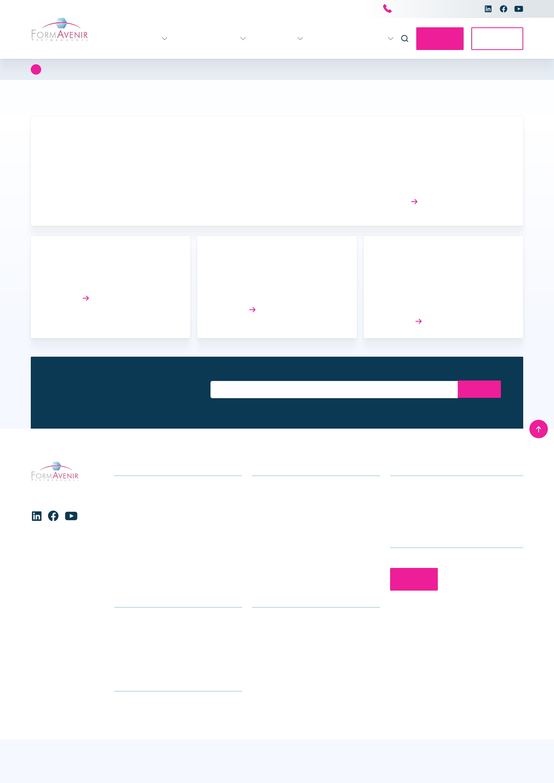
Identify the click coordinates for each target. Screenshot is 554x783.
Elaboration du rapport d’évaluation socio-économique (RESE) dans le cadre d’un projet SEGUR (438, 290)
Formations (120, 38)
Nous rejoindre (271, 654)
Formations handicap (143, 510)
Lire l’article (397, 201)
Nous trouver (131, 642)
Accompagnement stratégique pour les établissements (304, 493)
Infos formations (137, 630)
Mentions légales (500, 767)
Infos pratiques (261, 38)
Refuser (128, 756)
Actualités (308, 38)
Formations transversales (148, 582)
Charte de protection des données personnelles (78, 771)
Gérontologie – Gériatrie (146, 499)
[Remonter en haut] (538, 428)
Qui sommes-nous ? (279, 630)
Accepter (49, 756)
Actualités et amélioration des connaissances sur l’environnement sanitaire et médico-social (435, 171)
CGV (120, 666)
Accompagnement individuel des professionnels (296, 528)
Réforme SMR (69, 279)
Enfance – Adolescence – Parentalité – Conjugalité (167, 528)
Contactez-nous (433, 38)
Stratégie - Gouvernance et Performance (296, 69)
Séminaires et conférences (288, 546)
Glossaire (127, 654)
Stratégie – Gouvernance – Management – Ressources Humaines (172, 564)
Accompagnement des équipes (293, 510)
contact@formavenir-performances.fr (440, 510)
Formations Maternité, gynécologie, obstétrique (177, 546)
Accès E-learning (495, 38)
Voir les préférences (208, 756)
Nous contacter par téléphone (427, 9)
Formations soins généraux (151, 487)
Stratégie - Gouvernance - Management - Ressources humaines (142, 69)
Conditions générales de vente (294, 767)
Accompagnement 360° (188, 38)
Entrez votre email (231, 374)
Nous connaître (357, 38)
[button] (241, 699)
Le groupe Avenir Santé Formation (298, 642)
